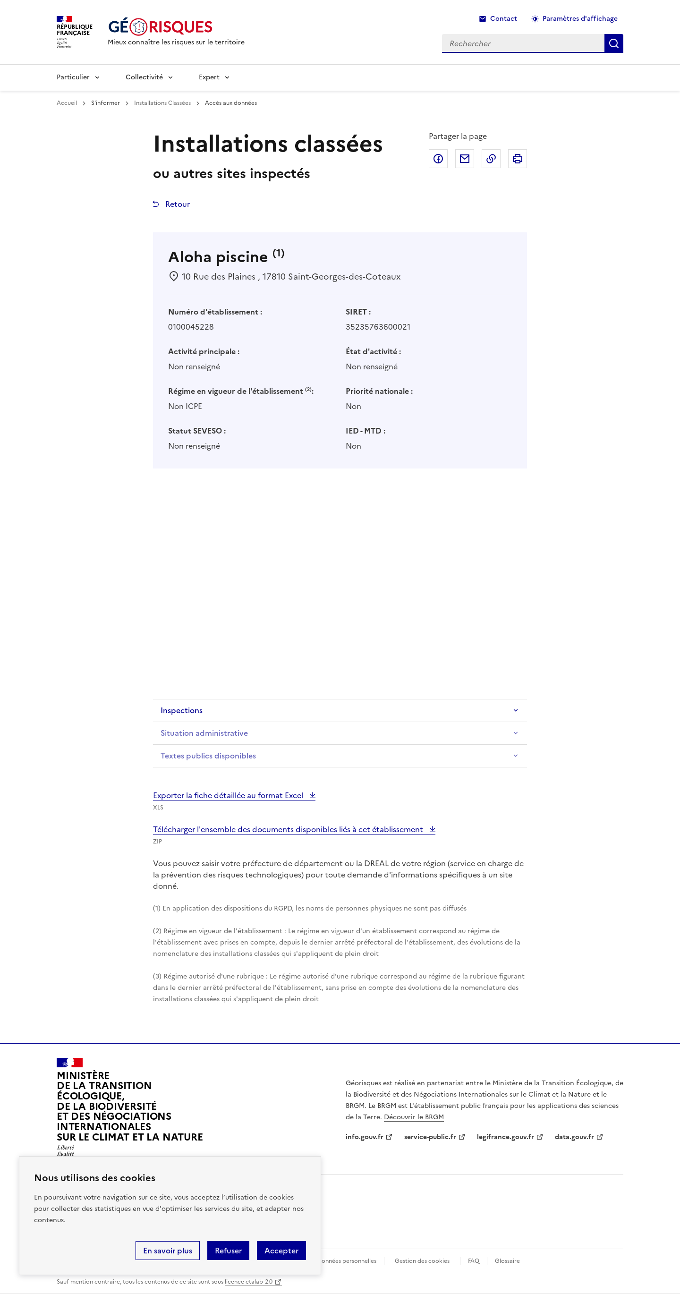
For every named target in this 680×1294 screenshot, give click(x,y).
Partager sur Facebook (438, 158)
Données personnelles (346, 1261)
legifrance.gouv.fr (505, 1137)
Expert (209, 77)
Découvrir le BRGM (414, 1117)
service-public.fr (430, 1137)
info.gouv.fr (364, 1137)
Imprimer (517, 158)
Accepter (281, 1250)
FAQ (473, 1261)
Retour (176, 204)
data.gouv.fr (574, 1137)
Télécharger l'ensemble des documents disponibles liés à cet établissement (289, 829)
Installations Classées (162, 103)
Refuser (228, 1250)
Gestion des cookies (422, 1261)
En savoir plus (167, 1250)
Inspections (182, 710)
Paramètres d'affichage (580, 19)
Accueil (67, 103)
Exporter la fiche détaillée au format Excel (229, 795)
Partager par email (464, 158)
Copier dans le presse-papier (491, 158)
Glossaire (507, 1261)
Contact (503, 19)
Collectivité (144, 77)
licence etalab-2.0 (248, 1281)
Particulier (73, 77)
